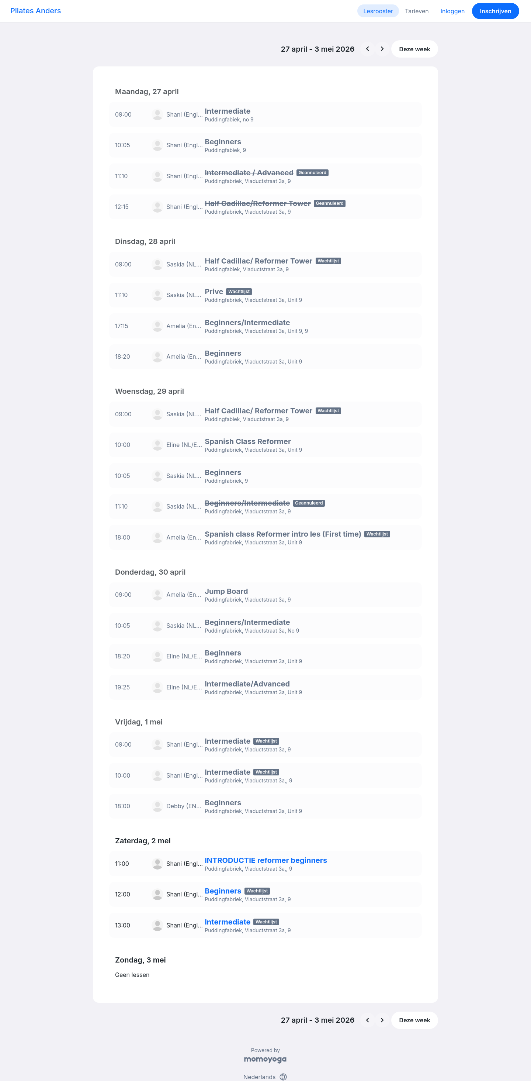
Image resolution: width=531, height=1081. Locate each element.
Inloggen (453, 11)
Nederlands (265, 1047)
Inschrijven (495, 11)
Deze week (414, 49)
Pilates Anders (35, 10)
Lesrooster (378, 11)
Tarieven (417, 11)
